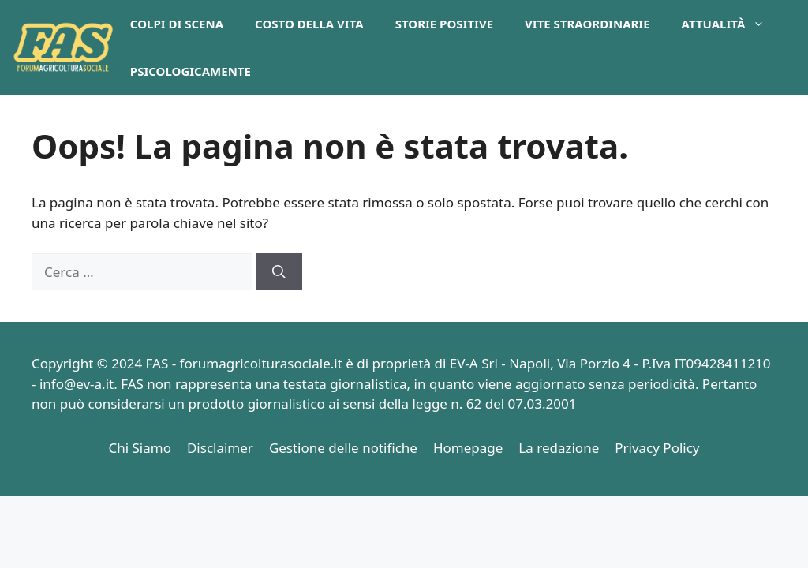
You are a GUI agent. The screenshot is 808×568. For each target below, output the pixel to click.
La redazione (558, 448)
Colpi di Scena (176, 24)
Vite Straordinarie (587, 24)
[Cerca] (279, 272)
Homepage (468, 448)
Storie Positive (444, 24)
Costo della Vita (309, 24)
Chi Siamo (139, 448)
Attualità (731, 23)
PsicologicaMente (190, 71)
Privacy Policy (657, 448)
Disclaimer (220, 448)
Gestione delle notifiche (343, 448)
